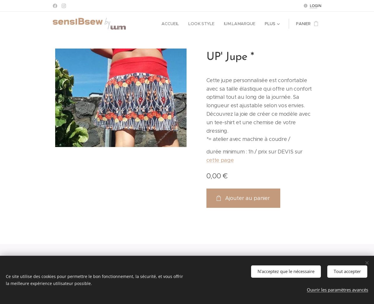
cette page (220, 160)
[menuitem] (172, 23)
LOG (313, 5)
